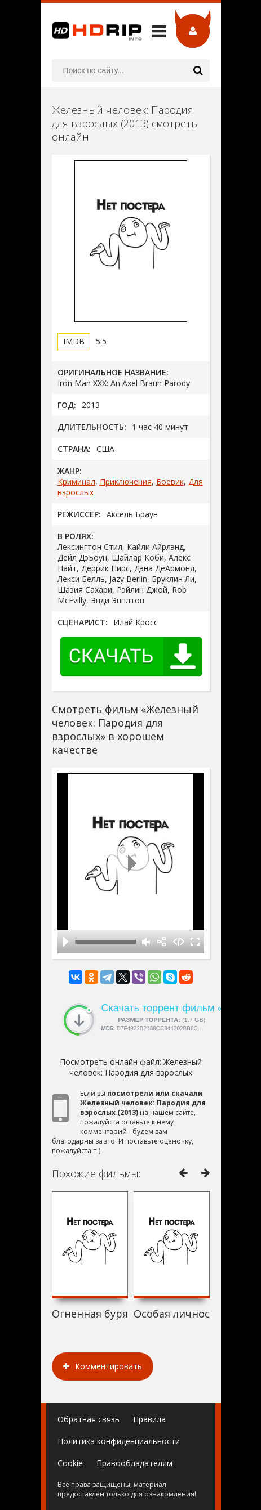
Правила (149, 1419)
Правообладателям (134, 1463)
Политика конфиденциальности (118, 1441)
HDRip (91, 31)
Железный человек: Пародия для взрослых (135, 1067)
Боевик (170, 481)
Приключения (126, 481)
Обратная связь (88, 1419)
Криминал (76, 481)
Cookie (70, 1463)
